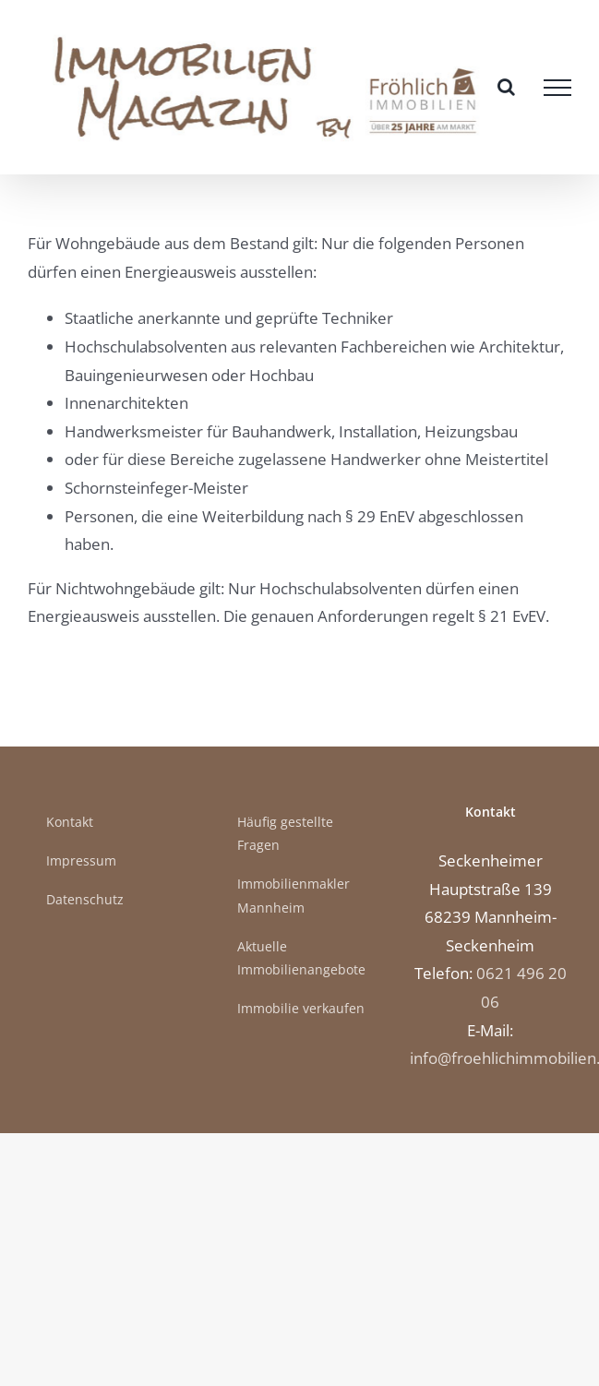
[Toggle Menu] (557, 87)
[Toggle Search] (506, 87)
